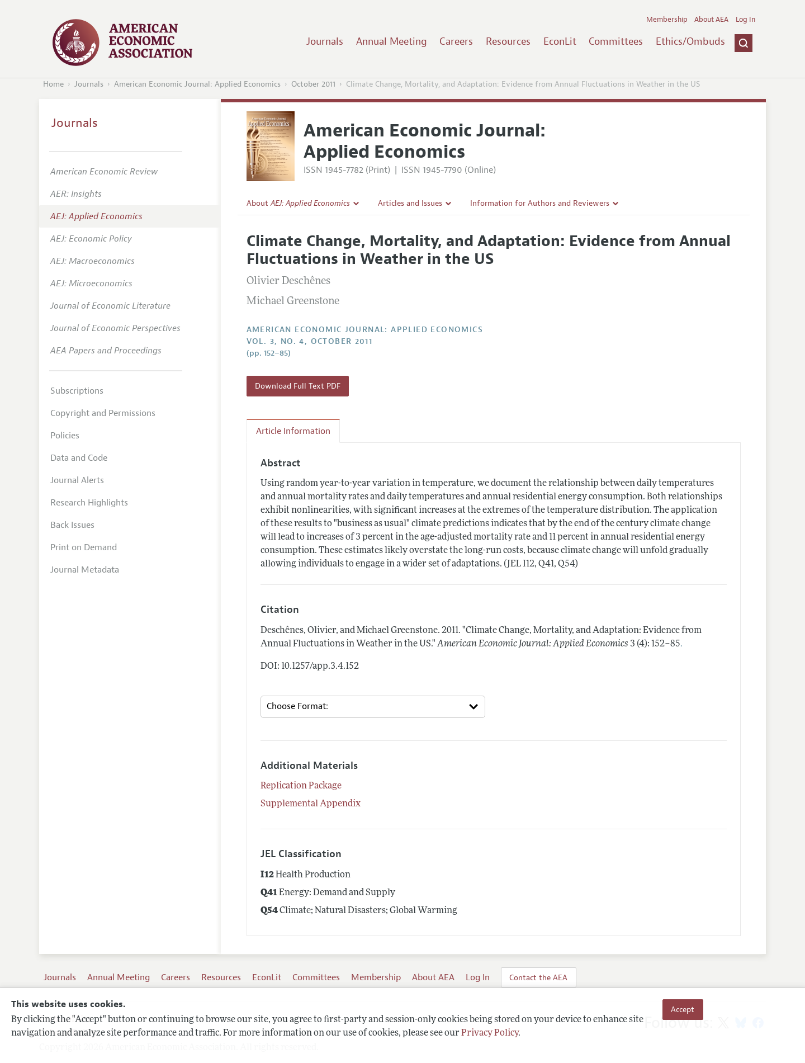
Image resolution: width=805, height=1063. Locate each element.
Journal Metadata (84, 569)
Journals (324, 41)
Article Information (293, 431)
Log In (745, 19)
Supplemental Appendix (311, 804)
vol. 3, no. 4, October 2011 (310, 341)
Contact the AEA (538, 977)
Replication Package (301, 786)
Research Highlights (89, 502)
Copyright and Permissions (102, 413)
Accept (682, 1009)
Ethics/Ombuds (690, 41)
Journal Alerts (77, 480)
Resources (508, 41)
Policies (64, 435)
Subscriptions (76, 390)
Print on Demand (83, 547)
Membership (667, 19)
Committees (616, 41)
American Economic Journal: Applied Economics (197, 84)
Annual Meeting (391, 41)
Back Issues (72, 525)
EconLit (559, 41)
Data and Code (78, 458)
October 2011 (313, 84)
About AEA (711, 19)
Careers (456, 41)
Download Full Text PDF (297, 386)
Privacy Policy (489, 1033)
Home (53, 84)
